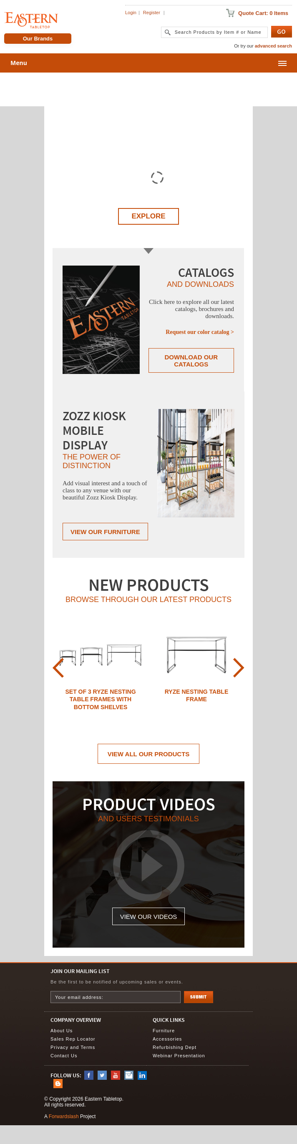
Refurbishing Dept (174, 1047)
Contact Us (63, 1055)
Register (151, 12)
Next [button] (238, 667)
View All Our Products (149, 754)
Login (130, 12)
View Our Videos (148, 916)
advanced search (273, 45)
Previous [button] (58, 667)
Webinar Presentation (179, 1055)
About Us (61, 1030)
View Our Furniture (105, 531)
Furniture (164, 1030)
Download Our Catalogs (191, 361)
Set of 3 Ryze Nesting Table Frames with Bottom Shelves (100, 699)
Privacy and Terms (72, 1047)
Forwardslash (64, 1116)
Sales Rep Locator (73, 1038)
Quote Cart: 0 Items (263, 13)
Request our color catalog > (200, 332)
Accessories (167, 1038)
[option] (100, 668)
